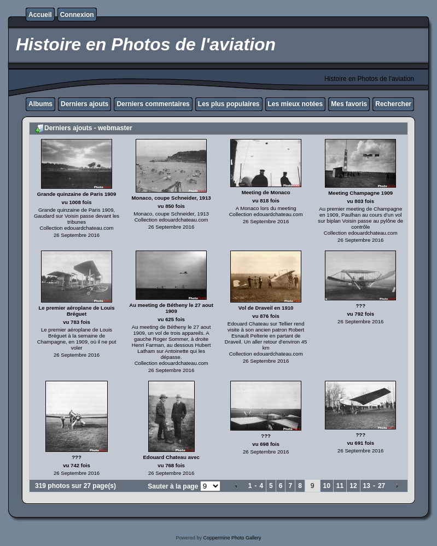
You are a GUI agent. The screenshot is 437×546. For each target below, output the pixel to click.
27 (381, 486)
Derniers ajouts (84, 104)
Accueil (40, 15)
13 (366, 486)
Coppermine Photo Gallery (232, 538)
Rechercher (393, 104)
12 (353, 486)
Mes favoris (349, 104)
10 (326, 486)
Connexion (77, 15)
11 (339, 486)
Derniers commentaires (152, 104)
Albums (40, 104)
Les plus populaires (229, 104)
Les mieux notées (295, 104)
